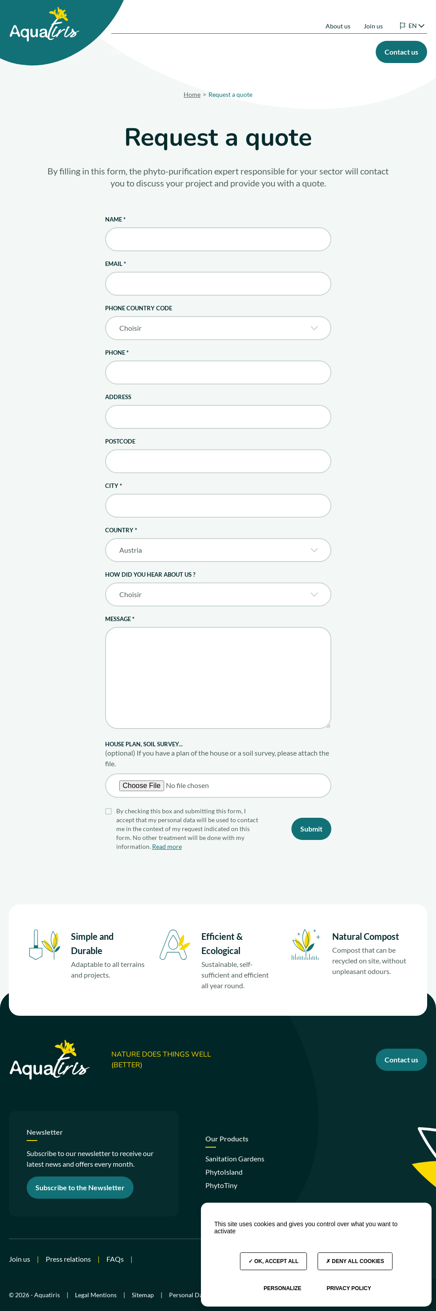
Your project (242, 49)
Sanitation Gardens (234, 1158)
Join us (373, 17)
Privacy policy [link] (348, 1288)
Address (118, 396)
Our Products (189, 49)
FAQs (115, 1259)
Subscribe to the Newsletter (80, 1187)
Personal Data (188, 1295)
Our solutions (135, 49)
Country (121, 530)
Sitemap (143, 1295)
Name (115, 219)
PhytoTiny (221, 1185)
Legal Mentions (96, 1295)
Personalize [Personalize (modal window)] (282, 1288)
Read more (167, 846)
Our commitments (301, 49)
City (113, 485)
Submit (311, 828)
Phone (117, 352)
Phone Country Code (138, 308)
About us (338, 17)
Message (119, 618)
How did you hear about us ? (150, 574)
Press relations (68, 1259)
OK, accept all (273, 1261)
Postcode (120, 441)
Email (115, 263)
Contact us (401, 1059)
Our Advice (353, 49)
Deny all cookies (355, 1261)
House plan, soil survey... (144, 744)
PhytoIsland (224, 1172)
